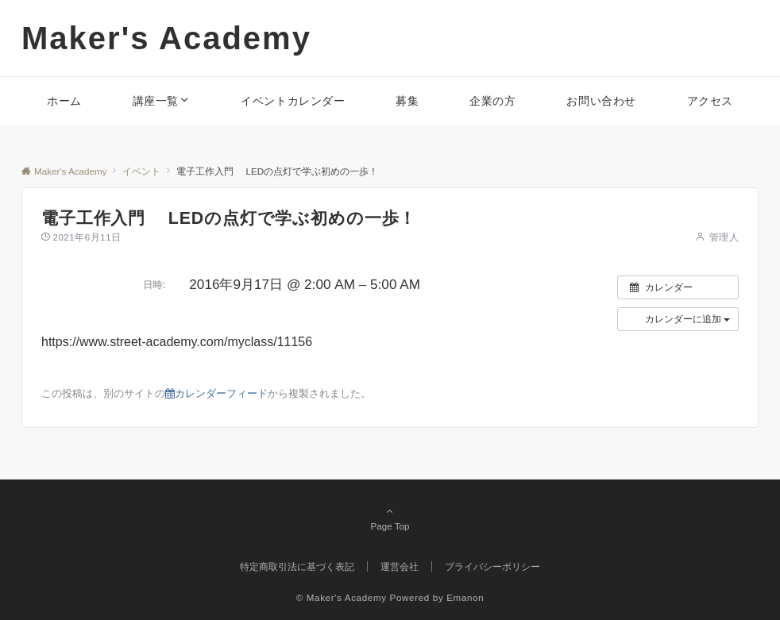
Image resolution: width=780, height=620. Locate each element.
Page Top (390, 518)
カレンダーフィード (216, 393)
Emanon (465, 597)
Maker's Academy (166, 38)
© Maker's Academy (341, 597)
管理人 (724, 237)
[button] (678, 319)
